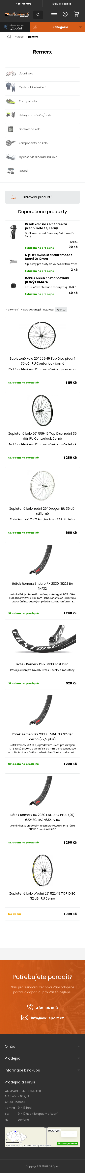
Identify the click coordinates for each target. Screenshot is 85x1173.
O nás (10, 1046)
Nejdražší (48, 309)
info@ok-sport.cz (61, 3)
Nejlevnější (12, 309)
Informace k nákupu (22, 1070)
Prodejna (12, 1058)
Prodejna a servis (20, 1082)
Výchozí (61, 309)
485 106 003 (23, 3)
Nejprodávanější (31, 309)
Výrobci (19, 36)
